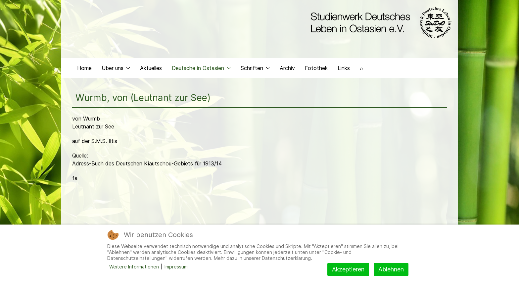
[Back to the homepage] (379, 22)
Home (84, 68)
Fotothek (316, 68)
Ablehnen (391, 269)
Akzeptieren (348, 269)
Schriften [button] (255, 68)
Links (344, 68)
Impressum (176, 266)
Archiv (287, 68)
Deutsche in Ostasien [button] (201, 68)
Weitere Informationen (134, 266)
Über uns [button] (116, 68)
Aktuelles (151, 68)
